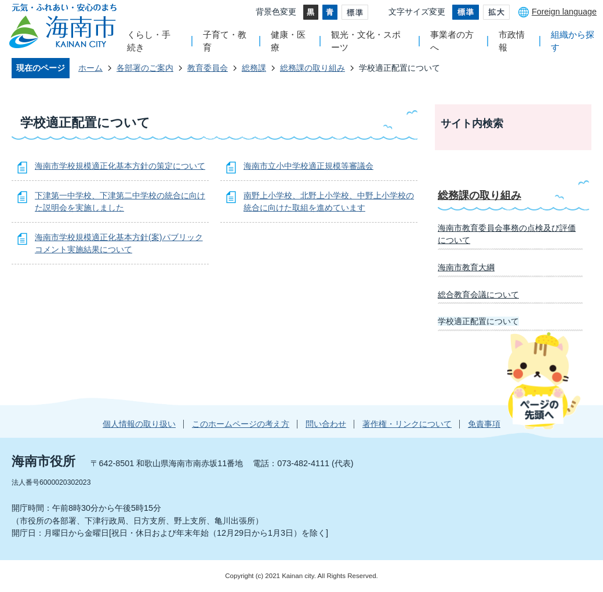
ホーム (90, 67)
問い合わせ (326, 423)
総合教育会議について (478, 294)
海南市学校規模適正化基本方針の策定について (120, 165)
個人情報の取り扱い (139, 423)
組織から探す (572, 41)
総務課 (254, 67)
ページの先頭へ (544, 380)
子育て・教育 (224, 41)
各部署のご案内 (145, 67)
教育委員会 (207, 67)
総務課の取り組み (312, 67)
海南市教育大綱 (466, 267)
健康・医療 (288, 41)
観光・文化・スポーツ (366, 41)
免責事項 (484, 423)
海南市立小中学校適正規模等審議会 (308, 165)
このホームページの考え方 (240, 423)
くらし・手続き (148, 41)
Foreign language (564, 11)
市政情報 (512, 41)
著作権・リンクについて (407, 423)
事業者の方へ (452, 41)
